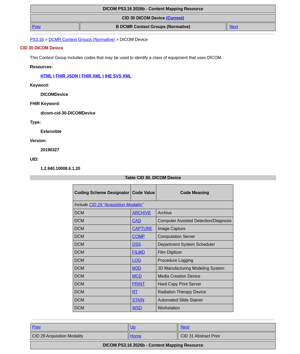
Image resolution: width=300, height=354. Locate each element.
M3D (136, 268)
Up (133, 327)
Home (136, 336)
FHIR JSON (67, 76)
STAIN (138, 300)
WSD (137, 308)
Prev (36, 26)
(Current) (175, 18)
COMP (138, 236)
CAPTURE (142, 228)
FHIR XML (91, 76)
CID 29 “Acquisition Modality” (116, 204)
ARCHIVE (141, 213)
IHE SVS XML (118, 76)
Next (233, 26)
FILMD (138, 252)
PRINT (138, 284)
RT (135, 292)
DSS (136, 244)
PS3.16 (37, 39)
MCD (137, 276)
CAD (136, 220)
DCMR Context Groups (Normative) (82, 39)
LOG (136, 260)
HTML (46, 76)
